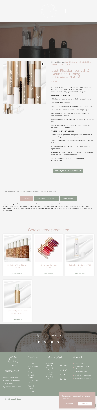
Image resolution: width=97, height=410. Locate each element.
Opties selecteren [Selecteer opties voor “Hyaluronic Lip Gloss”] (48, 273)
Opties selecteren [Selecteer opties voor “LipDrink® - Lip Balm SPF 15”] (79, 273)
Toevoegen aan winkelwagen (68, 171)
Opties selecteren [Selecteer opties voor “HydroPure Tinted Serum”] (17, 273)
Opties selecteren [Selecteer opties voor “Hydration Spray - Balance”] (17, 319)
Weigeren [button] (69, 403)
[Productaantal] (55, 167)
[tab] (26, 198)
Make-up (60, 62)
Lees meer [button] (66, 398)
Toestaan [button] (85, 403)
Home (53, 62)
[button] (3, 11)
